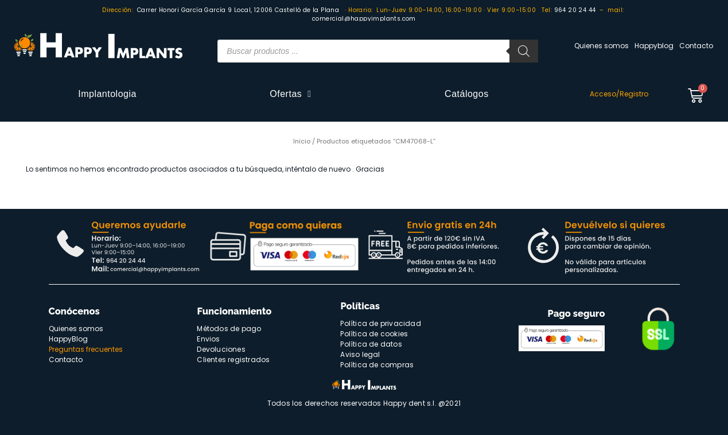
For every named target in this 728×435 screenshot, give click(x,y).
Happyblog (654, 46)
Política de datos (371, 344)
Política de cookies (374, 334)
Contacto (696, 46)
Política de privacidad (380, 323)
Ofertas (290, 94)
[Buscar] (523, 51)
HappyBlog (68, 339)
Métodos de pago (229, 328)
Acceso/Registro (619, 94)
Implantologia (107, 94)
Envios (208, 339)
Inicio (301, 141)
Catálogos (467, 94)
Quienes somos (601, 46)
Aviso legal (360, 354)
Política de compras (377, 365)
